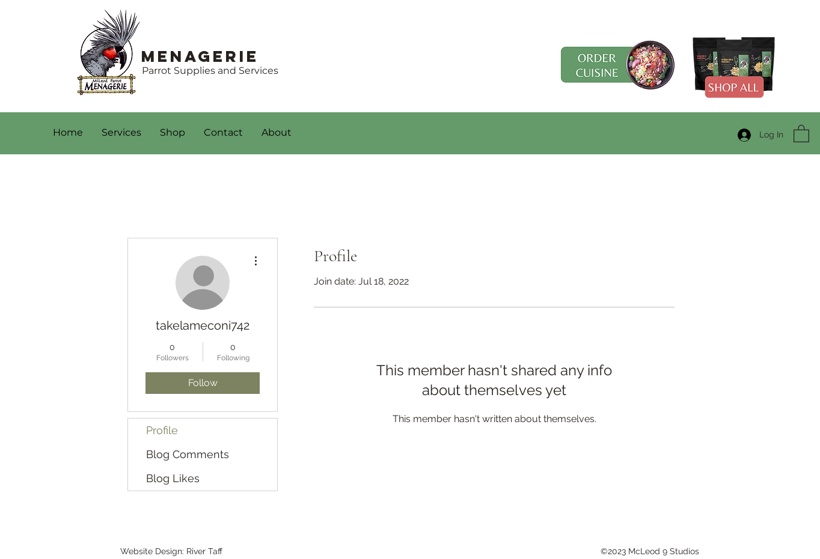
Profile (162, 430)
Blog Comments (187, 454)
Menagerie (200, 56)
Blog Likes (173, 478)
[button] (801, 133)
